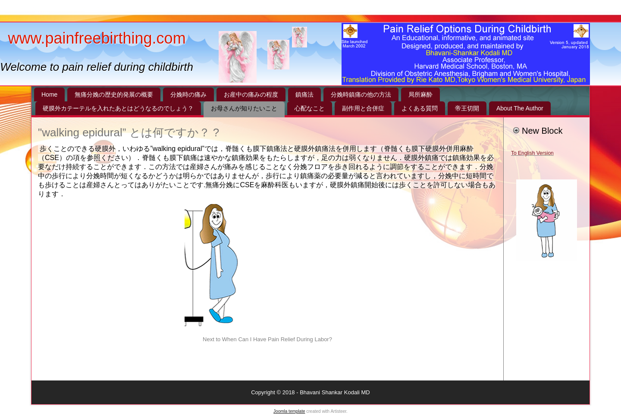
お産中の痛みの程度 (251, 94)
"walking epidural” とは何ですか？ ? (128, 132)
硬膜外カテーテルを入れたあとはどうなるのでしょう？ (118, 108)
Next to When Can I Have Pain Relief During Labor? (267, 339)
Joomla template (289, 411)
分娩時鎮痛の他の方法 (361, 94)
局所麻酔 (420, 94)
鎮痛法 (304, 94)
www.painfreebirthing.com (96, 38)
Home (49, 94)
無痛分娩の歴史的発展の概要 (114, 94)
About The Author (519, 108)
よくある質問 (419, 108)
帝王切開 (467, 108)
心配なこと (310, 108)
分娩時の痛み (188, 94)
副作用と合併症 (363, 108)
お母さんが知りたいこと (244, 108)
